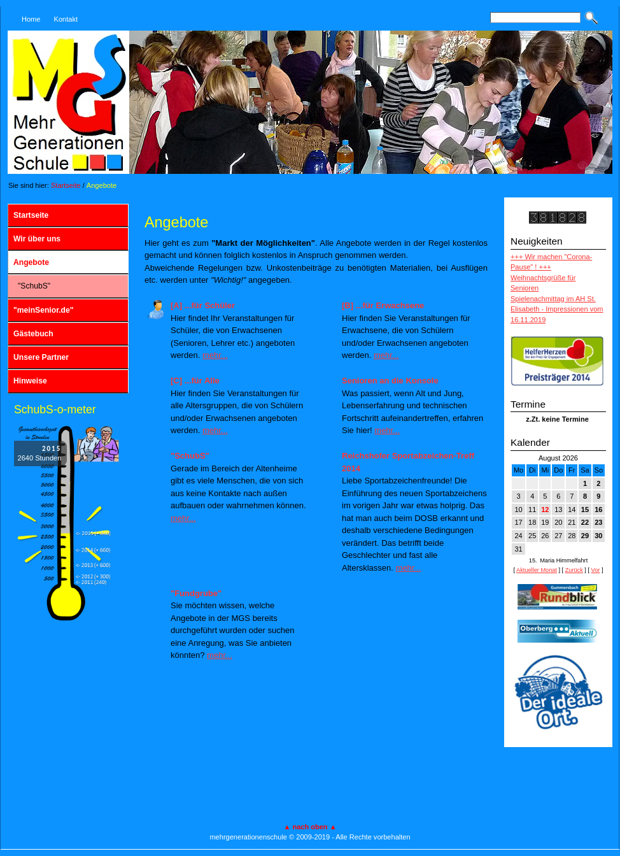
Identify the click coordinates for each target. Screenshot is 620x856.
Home (31, 19)
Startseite (66, 185)
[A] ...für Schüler (203, 305)
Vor (595, 570)
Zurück (574, 570)
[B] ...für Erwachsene (383, 305)
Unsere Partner (41, 357)
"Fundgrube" (196, 593)
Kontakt (66, 19)
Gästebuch (33, 333)
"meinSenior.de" (43, 310)
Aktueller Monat (536, 570)
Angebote (101, 185)
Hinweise (30, 380)
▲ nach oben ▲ (309, 827)
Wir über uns (36, 238)
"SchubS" (34, 286)
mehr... (215, 355)
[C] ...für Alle (195, 380)
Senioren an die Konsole (390, 380)
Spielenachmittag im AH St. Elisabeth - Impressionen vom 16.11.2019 (557, 309)
